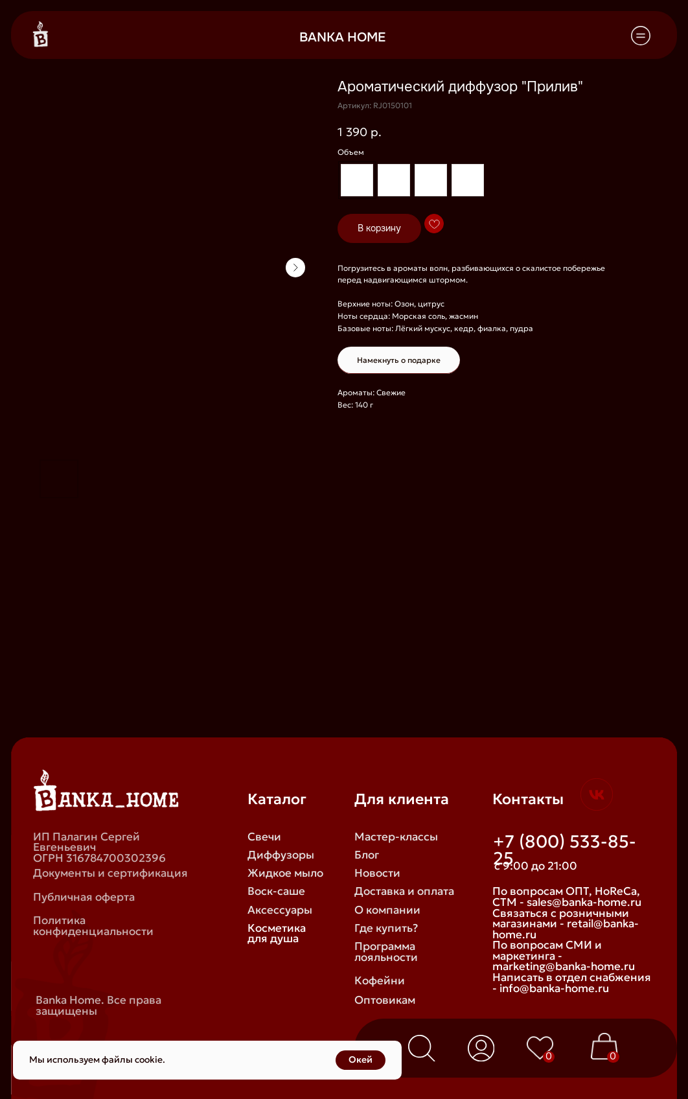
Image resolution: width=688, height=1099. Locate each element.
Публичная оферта (84, 897)
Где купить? (386, 928)
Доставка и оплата (404, 891)
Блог (366, 855)
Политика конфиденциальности (93, 926)
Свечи (264, 837)
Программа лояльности (386, 952)
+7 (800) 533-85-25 (564, 850)
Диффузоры (280, 855)
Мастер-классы (396, 837)
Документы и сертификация (110, 873)
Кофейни (379, 981)
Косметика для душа (276, 933)
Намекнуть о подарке (399, 360)
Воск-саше (276, 891)
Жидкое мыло (285, 873)
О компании (387, 910)
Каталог (276, 798)
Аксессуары (279, 910)
